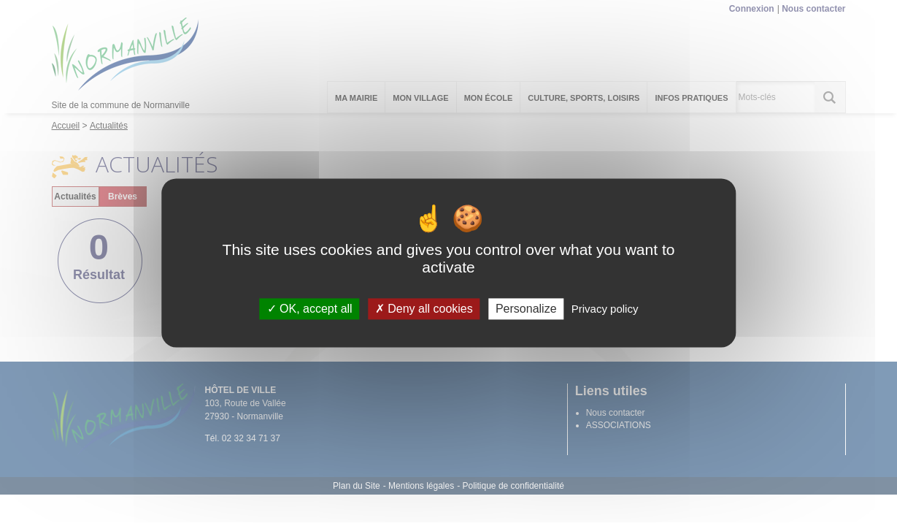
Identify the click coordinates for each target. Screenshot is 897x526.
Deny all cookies (424, 308)
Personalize (526, 308)
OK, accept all (310, 308)
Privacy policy (605, 308)
